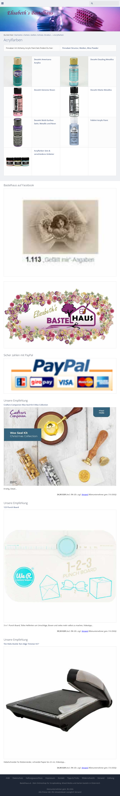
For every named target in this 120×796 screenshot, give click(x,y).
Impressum (50, 778)
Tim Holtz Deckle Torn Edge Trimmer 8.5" (21, 644)
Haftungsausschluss (34, 778)
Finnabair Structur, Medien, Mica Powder (80, 48)
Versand (85, 494)
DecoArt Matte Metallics (101, 90)
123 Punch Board (11, 507)
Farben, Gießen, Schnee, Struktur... (38, 35)
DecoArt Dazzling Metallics (102, 59)
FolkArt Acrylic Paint (99, 120)
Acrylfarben (59, 35)
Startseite (18, 35)
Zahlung (110, 778)
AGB (8, 778)
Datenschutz (18, 778)
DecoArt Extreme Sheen (44, 90)
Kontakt (61, 778)
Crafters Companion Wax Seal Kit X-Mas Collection (26, 405)
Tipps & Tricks (73, 778)
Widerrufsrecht (88, 778)
